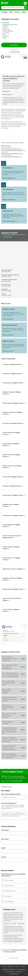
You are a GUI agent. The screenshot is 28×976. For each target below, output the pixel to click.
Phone (22, 923)
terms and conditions (20, 950)
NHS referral (7, 896)
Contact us (6, 36)
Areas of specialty (8, 31)
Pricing (4, 38)
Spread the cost (8, 886)
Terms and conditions (10, 971)
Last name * (5, 839)
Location (5, 27)
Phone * (3, 857)
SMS (14, 923)
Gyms (11, 12)
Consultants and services (10, 24)
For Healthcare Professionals (8, 969)
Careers (23, 966)
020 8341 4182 (18, 781)
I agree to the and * (15, 951)
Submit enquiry (14, 958)
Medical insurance (8, 891)
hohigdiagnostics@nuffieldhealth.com (12, 153)
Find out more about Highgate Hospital (12, 142)
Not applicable (7, 902)
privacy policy (11, 952)
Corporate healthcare (21, 969)
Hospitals (4, 12)
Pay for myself (7, 880)
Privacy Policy (18, 941)
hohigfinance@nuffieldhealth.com (16, 150)
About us (4, 966)
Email (7, 923)
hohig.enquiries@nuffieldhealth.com (11, 149)
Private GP (6, 26)
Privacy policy (19, 971)
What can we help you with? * (11, 794)
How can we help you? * (9, 803)
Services (17, 12)
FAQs (4, 34)
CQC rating (6, 33)
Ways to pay (6, 29)
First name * (5, 830)
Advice (24, 12)
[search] (14, 7)
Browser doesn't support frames (14, 135)
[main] (14, 489)
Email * (3, 848)
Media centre (11, 966)
